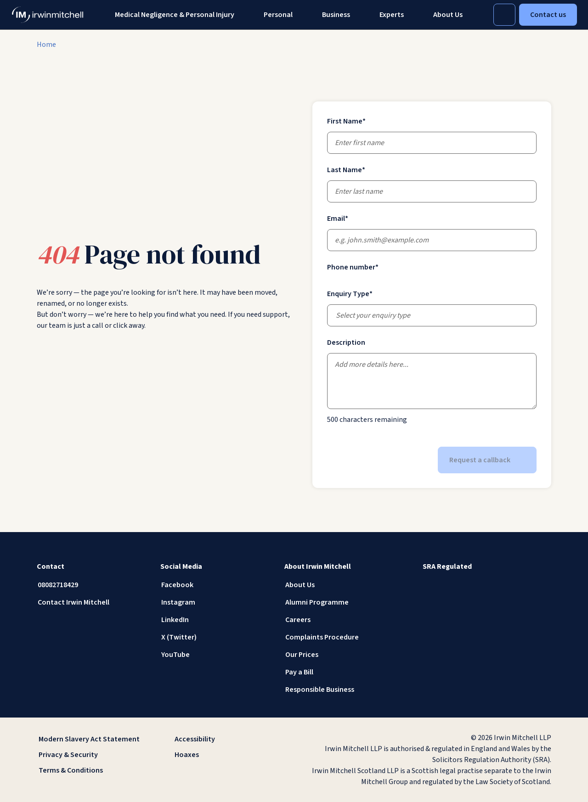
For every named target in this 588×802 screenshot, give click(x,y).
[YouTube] (214, 655)
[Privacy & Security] (90, 755)
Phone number (353, 267)
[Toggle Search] (504, 15)
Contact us (548, 15)
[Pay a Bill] (338, 672)
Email (337, 218)
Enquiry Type (350, 294)
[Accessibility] (226, 739)
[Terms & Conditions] (90, 770)
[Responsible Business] (338, 689)
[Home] (46, 44)
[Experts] (391, 14)
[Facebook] (214, 585)
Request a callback (487, 459)
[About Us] (338, 585)
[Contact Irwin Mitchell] (91, 602)
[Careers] (338, 620)
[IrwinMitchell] (47, 15)
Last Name (346, 170)
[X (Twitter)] (214, 637)
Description (346, 342)
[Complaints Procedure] (338, 637)
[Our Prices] (338, 655)
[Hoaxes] (226, 755)
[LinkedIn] (214, 620)
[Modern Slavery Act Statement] (90, 739)
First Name (346, 121)
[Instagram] (214, 602)
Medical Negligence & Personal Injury (174, 15)
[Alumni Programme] (338, 602)
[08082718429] (91, 585)
